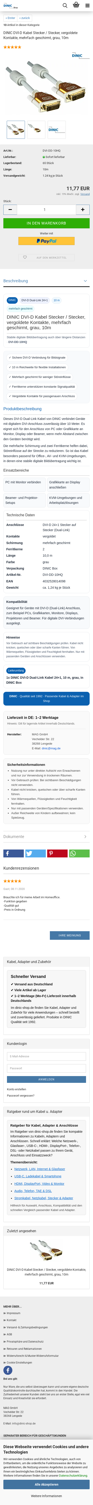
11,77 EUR (46, 1283)
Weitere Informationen (46, 1496)
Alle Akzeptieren (46, 1484)
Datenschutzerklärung (73, 1475)
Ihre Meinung (70, 935)
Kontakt (11, 1320)
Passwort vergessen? (20, 1095)
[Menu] (87, 5)
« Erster (10, 18)
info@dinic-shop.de (23, 1423)
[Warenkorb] (76, 5)
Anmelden (46, 1079)
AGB (9, 1334)
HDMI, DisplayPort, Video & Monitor (39, 1183)
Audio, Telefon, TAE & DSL (33, 1191)
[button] (13, 853)
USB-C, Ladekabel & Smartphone (37, 1176)
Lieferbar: (9, 157)
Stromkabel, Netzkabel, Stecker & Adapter (43, 1198)
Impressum (13, 1313)
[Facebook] (7, 1370)
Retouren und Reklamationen (24, 1348)
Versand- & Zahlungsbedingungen (27, 1327)
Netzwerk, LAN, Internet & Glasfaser (39, 1169)
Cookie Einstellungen (19, 1362)
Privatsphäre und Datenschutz (25, 1341)
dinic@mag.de (51, 748)
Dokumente (13, 836)
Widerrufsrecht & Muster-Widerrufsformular (33, 1355)
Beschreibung (15, 280)
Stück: (7, 201)
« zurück (24, 18)
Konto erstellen (16, 1089)
